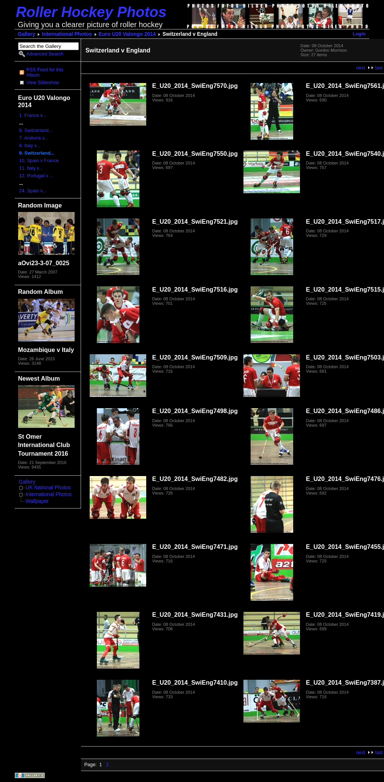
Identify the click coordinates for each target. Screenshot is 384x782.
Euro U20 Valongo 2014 (127, 34)
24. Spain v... (32, 191)
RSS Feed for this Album (44, 72)
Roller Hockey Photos (91, 12)
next (360, 68)
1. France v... (32, 115)
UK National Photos (48, 487)
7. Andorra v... (33, 138)
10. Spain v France (39, 160)
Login (359, 34)
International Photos (67, 34)
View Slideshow (42, 82)
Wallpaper (37, 501)
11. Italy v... (31, 168)
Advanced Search (44, 54)
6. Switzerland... (36, 130)
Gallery (26, 34)
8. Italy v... (29, 145)
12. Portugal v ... (36, 175)
